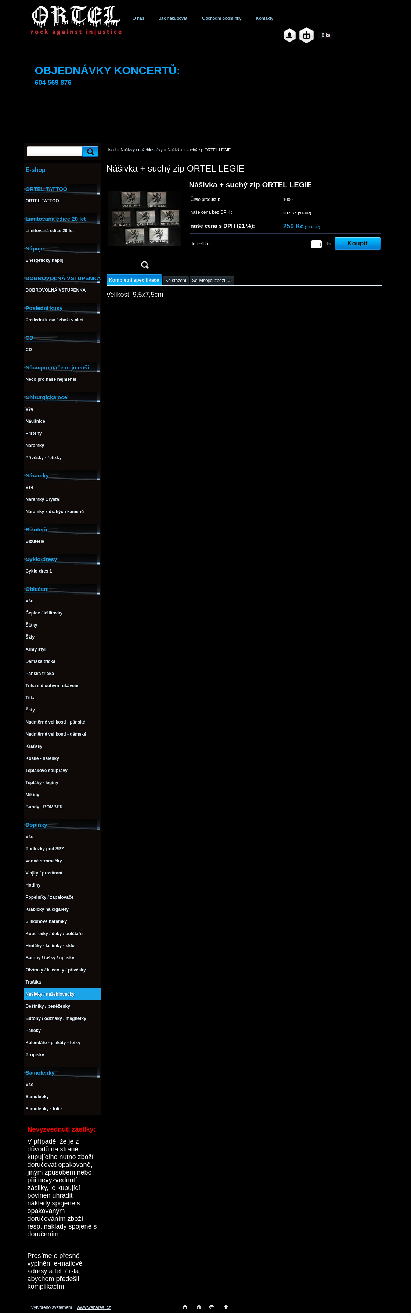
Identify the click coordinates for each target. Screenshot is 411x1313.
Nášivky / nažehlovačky (142, 150)
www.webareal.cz (94, 1307)
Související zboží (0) (212, 280)
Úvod (111, 150)
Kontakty (264, 18)
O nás (138, 18)
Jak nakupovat (173, 18)
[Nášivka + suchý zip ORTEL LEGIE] (145, 227)
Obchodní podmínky (221, 18)
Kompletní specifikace (134, 280)
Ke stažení (175, 280)
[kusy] (316, 244)
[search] (89, 151)
